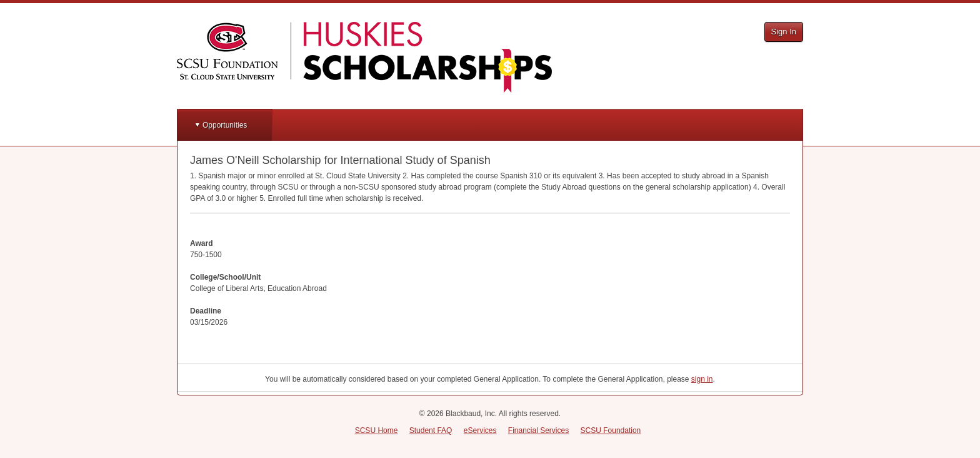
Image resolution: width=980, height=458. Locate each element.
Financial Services (538, 430)
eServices (480, 430)
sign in (702, 379)
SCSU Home (376, 430)
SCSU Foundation (611, 430)
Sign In (783, 31)
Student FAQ (430, 430)
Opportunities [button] (224, 125)
